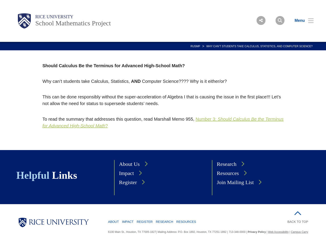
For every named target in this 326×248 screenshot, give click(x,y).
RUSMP (195, 46)
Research (226, 164)
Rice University (54, 16)
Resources (228, 173)
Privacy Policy (257, 232)
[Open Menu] (301, 20)
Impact (126, 173)
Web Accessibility (278, 232)
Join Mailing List (235, 182)
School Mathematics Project (73, 23)
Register (128, 182)
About (113, 222)
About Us (129, 164)
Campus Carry (299, 232)
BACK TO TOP (297, 222)
